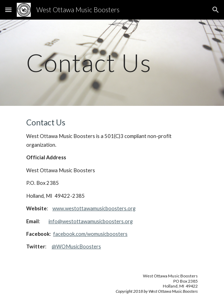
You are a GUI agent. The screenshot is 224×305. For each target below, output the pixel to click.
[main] (112, 63)
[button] (8, 9)
